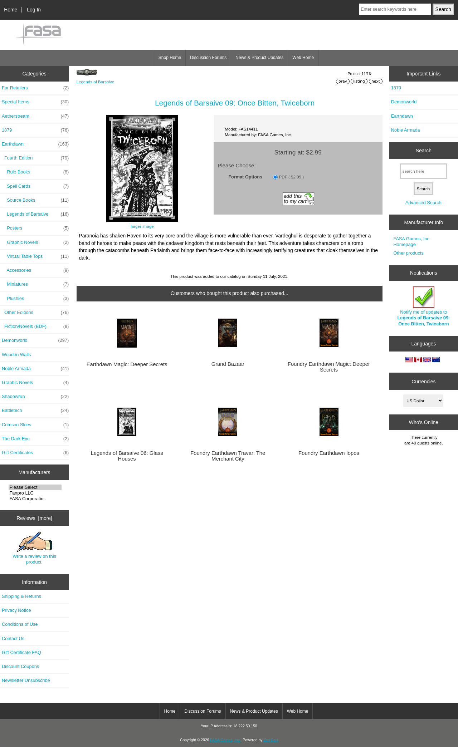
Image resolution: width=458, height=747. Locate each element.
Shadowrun (35, 396)
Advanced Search (423, 202)
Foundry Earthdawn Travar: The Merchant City (227, 456)
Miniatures (35, 284)
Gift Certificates (35, 453)
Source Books (35, 200)
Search (424, 150)
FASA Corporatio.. (35, 499)
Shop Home (170, 57)
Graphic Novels (35, 242)
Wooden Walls (16, 354)
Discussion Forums (208, 57)
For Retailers (35, 88)
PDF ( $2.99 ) (291, 177)
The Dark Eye (35, 439)
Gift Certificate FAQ (21, 652)
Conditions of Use (20, 624)
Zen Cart (270, 740)
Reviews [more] (34, 518)
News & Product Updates (259, 57)
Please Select (35, 487)
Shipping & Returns (21, 596)
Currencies (423, 381)
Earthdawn (402, 116)
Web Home (303, 57)
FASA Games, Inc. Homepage (411, 241)
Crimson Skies (35, 425)
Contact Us (13, 638)
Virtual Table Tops (35, 256)
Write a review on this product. (34, 548)
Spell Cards (35, 186)
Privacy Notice (16, 610)
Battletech (35, 410)
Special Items (35, 102)
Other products (408, 253)
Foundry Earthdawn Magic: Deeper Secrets (329, 367)
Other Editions (35, 312)
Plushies (35, 298)
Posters (35, 228)
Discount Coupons (20, 666)
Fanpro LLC (35, 493)
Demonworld (35, 340)
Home (10, 10)
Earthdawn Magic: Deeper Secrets (127, 364)
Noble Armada (35, 369)
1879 (35, 130)
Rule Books (35, 172)
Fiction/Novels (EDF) (35, 326)
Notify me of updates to (424, 306)
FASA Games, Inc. (225, 740)
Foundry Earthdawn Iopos (328, 453)
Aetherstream (35, 116)
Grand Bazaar (227, 364)
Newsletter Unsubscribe (26, 680)
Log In (34, 10)
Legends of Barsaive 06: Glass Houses (127, 456)
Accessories (35, 270)
